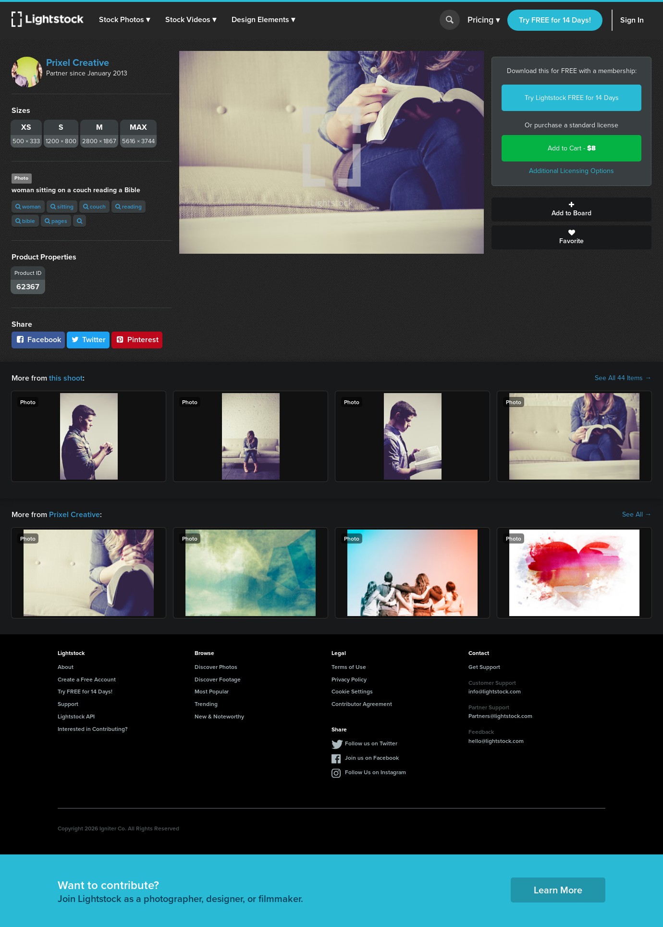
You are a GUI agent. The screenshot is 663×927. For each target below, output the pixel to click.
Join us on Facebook (372, 758)
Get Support (484, 667)
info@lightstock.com (494, 691)
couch (94, 206)
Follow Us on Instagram (375, 772)
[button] (124, 19)
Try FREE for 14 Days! (555, 19)
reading (128, 206)
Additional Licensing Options (571, 171)
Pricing (483, 20)
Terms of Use (349, 667)
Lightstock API (76, 716)
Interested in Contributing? (93, 729)
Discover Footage (218, 679)
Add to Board (571, 209)
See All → (636, 514)
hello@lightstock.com (496, 741)
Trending (206, 704)
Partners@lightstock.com (500, 716)
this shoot (66, 377)
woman (28, 206)
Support (68, 704)
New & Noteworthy (219, 716)
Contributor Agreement (362, 704)
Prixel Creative (77, 62)
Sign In (632, 19)
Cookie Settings (352, 691)
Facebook (38, 339)
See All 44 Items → (623, 378)
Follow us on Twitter (371, 743)
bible (25, 221)
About (66, 667)
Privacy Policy (349, 679)
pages (56, 221)
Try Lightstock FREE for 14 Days (572, 98)
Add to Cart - (572, 148)
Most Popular (212, 691)
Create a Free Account (87, 679)
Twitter (88, 339)
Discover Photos (216, 667)
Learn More (558, 890)
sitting (62, 206)
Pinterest (137, 339)
